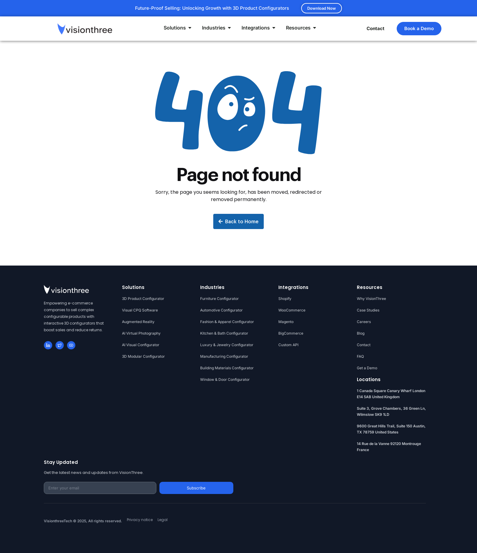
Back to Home (238, 221)
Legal (163, 519)
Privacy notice (140, 519)
